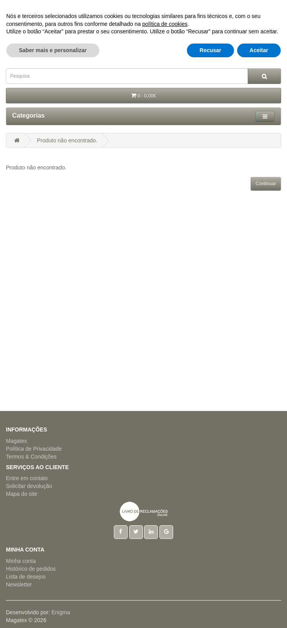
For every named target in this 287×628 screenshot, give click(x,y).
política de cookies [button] (164, 586)
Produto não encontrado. (67, 140)
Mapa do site (21, 494)
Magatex (16, 441)
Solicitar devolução (29, 486)
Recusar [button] (210, 613)
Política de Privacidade (34, 449)
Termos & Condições (31, 456)
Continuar (266, 183)
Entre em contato (27, 478)
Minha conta (21, 561)
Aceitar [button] (259, 613)
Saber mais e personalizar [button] (53, 613)
